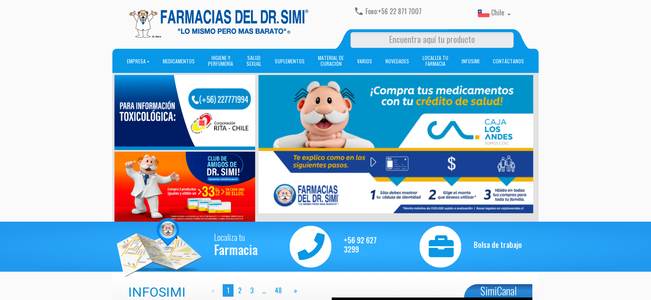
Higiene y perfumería (220, 61)
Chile (492, 13)
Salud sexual (253, 61)
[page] (293, 290)
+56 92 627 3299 (360, 245)
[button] (276, 144)
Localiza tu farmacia (435, 61)
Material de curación (331, 61)
